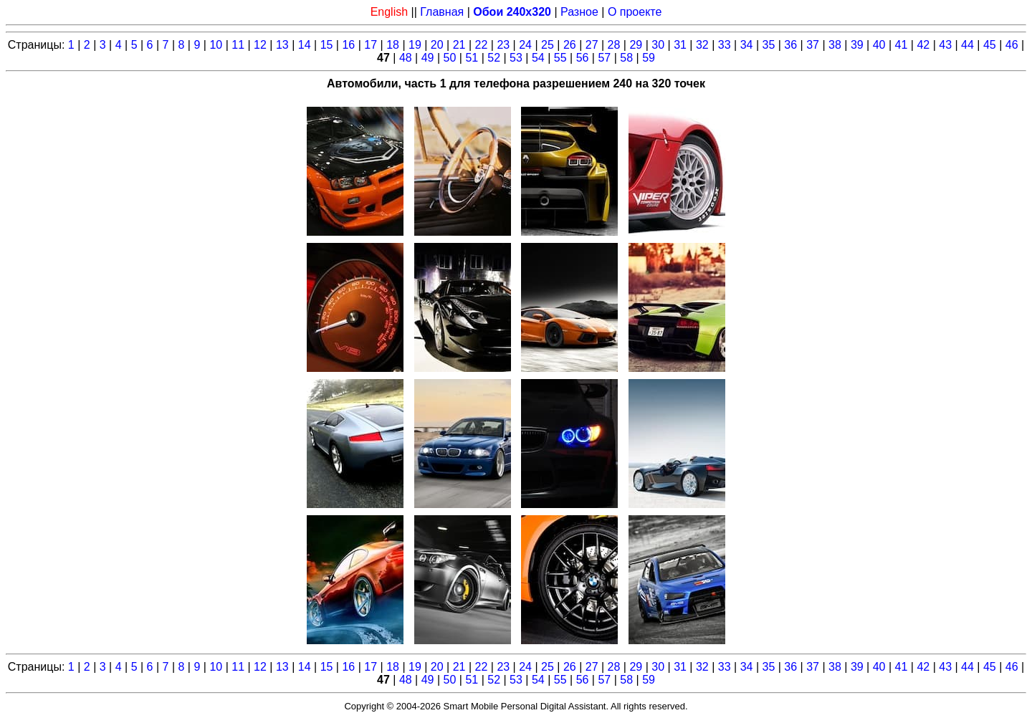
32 (702, 45)
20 (437, 45)
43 (945, 45)
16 (348, 45)
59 (648, 58)
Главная (442, 12)
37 (812, 45)
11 (237, 45)
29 (635, 45)
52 (493, 58)
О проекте (634, 12)
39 (857, 45)
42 (923, 45)
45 (989, 45)
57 (604, 58)
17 (370, 45)
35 (769, 45)
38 (834, 45)
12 (260, 45)
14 (304, 45)
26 (569, 45)
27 (592, 45)
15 (326, 45)
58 (626, 58)
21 (459, 45)
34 (746, 45)
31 (680, 45)
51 (471, 58)
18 (392, 45)
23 (503, 45)
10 (215, 45)
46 (1011, 45)
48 (405, 58)
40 (879, 45)
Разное (579, 12)
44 (967, 45)
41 (901, 45)
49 (427, 58)
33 (724, 45)
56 (582, 58)
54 (538, 58)
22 (481, 45)
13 (282, 45)
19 (414, 45)
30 (657, 45)
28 (614, 45)
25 (547, 45)
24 (525, 45)
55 (560, 58)
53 (516, 58)
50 (450, 58)
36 (790, 45)
